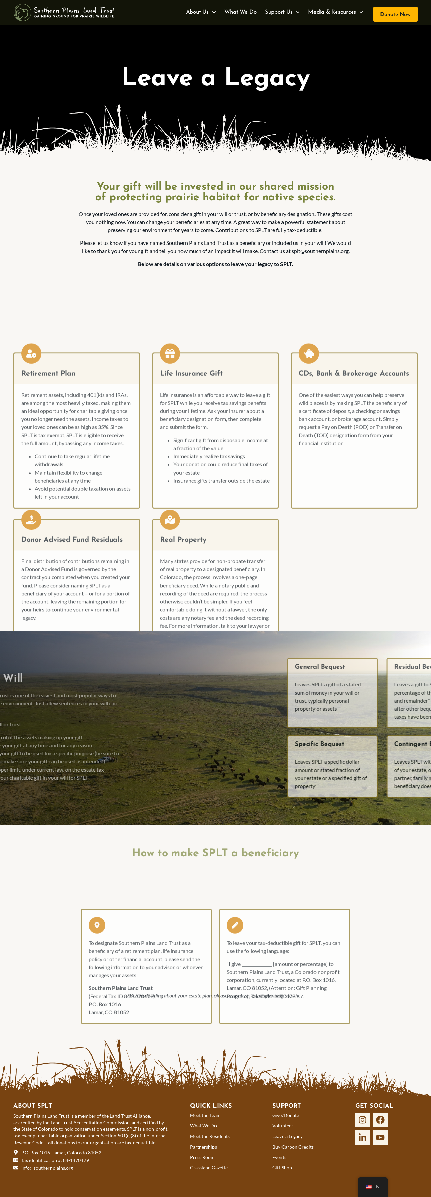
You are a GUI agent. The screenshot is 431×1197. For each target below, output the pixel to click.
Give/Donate (285, 1115)
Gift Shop (282, 1167)
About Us (201, 12)
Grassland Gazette (209, 1167)
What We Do (240, 12)
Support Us (282, 12)
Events (279, 1157)
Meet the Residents (210, 1136)
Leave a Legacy (287, 1136)
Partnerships (203, 1147)
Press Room (202, 1157)
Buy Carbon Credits (293, 1147)
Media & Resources (335, 12)
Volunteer (282, 1125)
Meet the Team (205, 1115)
